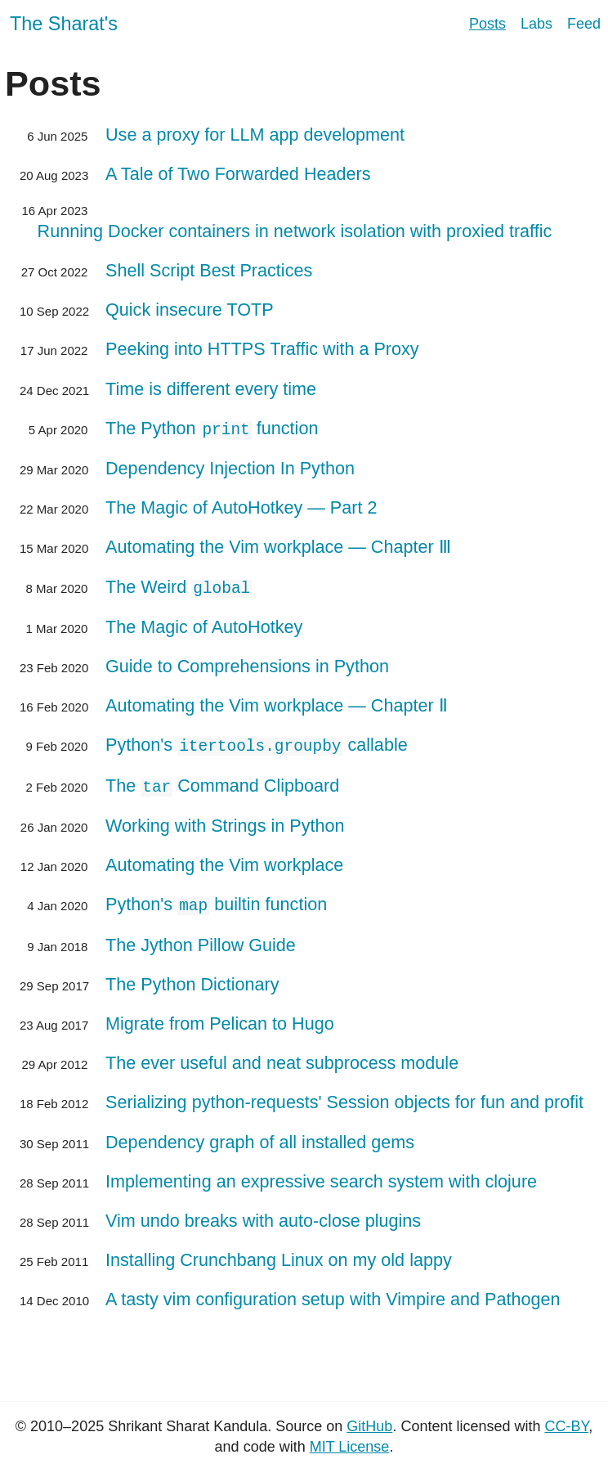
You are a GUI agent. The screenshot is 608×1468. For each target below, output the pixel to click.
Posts (487, 24)
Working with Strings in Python (224, 822)
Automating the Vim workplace (224, 861)
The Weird (178, 586)
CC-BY (566, 1422)
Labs (536, 24)
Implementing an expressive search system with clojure (321, 1177)
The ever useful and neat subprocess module (281, 1058)
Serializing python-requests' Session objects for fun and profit (344, 1098)
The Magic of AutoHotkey (203, 625)
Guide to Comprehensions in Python (247, 664)
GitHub (369, 1422)
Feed (584, 24)
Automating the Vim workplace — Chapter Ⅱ (276, 704)
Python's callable (256, 744)
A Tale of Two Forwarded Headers (238, 174)
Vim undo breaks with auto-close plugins (263, 1216)
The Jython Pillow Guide (200, 941)
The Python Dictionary (192, 980)
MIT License (350, 1442)
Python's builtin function (216, 901)
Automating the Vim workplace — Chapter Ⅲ (278, 546)
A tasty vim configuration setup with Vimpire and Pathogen (333, 1296)
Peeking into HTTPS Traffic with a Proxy (262, 349)
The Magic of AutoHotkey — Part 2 (241, 506)
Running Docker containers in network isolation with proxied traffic (295, 231)
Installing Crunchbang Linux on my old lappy (278, 1256)
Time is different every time (210, 389)
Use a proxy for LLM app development (255, 134)
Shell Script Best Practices (208, 270)
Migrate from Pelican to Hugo (219, 1019)
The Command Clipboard (222, 783)
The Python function (211, 428)
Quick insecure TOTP (189, 309)
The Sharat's (64, 23)
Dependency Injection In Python (230, 467)
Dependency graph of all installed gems (259, 1138)
